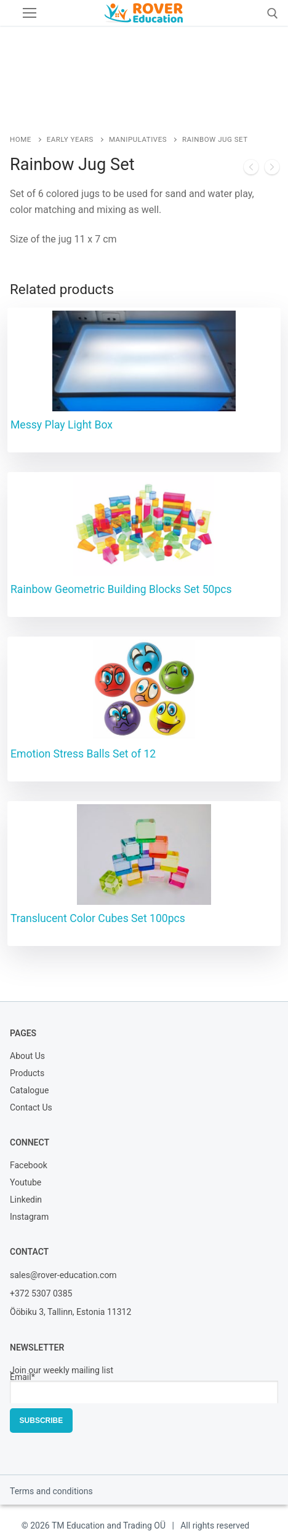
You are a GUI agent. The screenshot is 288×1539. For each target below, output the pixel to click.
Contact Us (31, 1108)
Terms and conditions (51, 1491)
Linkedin (26, 1200)
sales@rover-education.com (63, 1275)
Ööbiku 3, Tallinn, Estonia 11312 (70, 1312)
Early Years (70, 139)
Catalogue (29, 1091)
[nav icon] (29, 13)
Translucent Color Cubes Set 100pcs (97, 918)
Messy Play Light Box (61, 425)
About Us (27, 1057)
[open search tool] (272, 13)
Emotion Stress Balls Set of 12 (83, 754)
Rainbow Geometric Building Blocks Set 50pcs (121, 589)
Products (27, 1074)
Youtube (25, 1183)
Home (20, 139)
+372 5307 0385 (41, 1293)
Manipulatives (138, 139)
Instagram (29, 1218)
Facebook (28, 1166)
